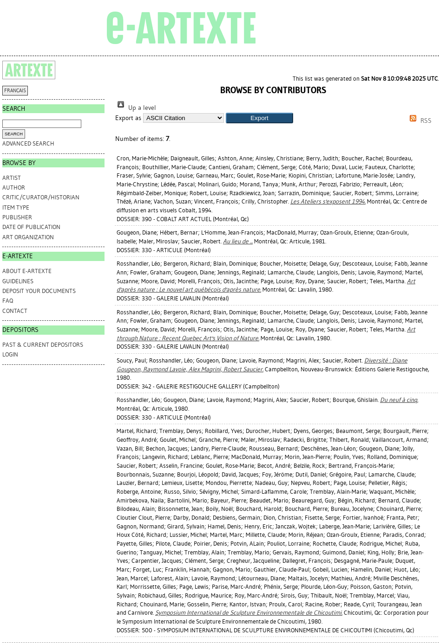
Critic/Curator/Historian (40, 197)
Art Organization (28, 237)
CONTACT (14, 310)
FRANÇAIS (15, 91)
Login (10, 354)
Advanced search (28, 143)
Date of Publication (31, 226)
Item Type (15, 207)
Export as (128, 118)
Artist (11, 177)
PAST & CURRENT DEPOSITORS (42, 344)
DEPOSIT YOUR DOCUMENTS (39, 290)
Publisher (17, 217)
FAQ (7, 300)
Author (13, 187)
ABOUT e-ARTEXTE (27, 270)
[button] (259, 118)
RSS (419, 121)
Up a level (135, 108)
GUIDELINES (17, 281)
